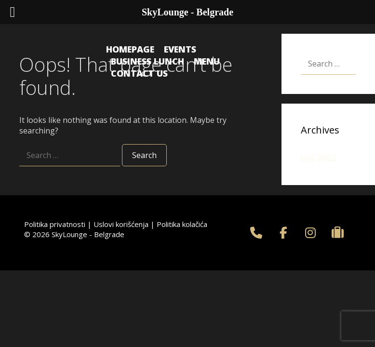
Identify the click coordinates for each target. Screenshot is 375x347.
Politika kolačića (182, 224)
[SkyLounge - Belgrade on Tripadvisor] (338, 232)
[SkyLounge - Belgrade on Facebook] (283, 232)
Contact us (139, 73)
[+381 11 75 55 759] (256, 232)
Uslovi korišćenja (121, 224)
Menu (207, 61)
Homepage (130, 49)
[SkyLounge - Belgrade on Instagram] (310, 232)
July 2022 (318, 157)
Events (180, 49)
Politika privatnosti (54, 224)
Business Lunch (147, 61)
